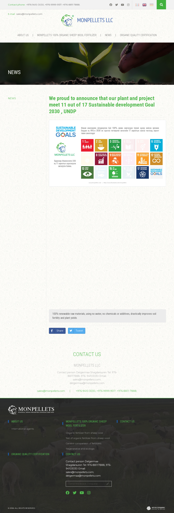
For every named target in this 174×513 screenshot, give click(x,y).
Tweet (79, 330)
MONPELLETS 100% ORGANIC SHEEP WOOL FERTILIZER (67, 35)
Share (60, 330)
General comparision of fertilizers (83, 443)
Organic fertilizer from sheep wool (84, 432)
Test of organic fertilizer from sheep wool (88, 438)
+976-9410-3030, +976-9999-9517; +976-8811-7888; (106, 390)
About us (23, 35)
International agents (22, 428)
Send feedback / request (88, 483)
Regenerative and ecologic (80, 448)
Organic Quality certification (138, 35)
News (108, 35)
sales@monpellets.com (51, 390)
